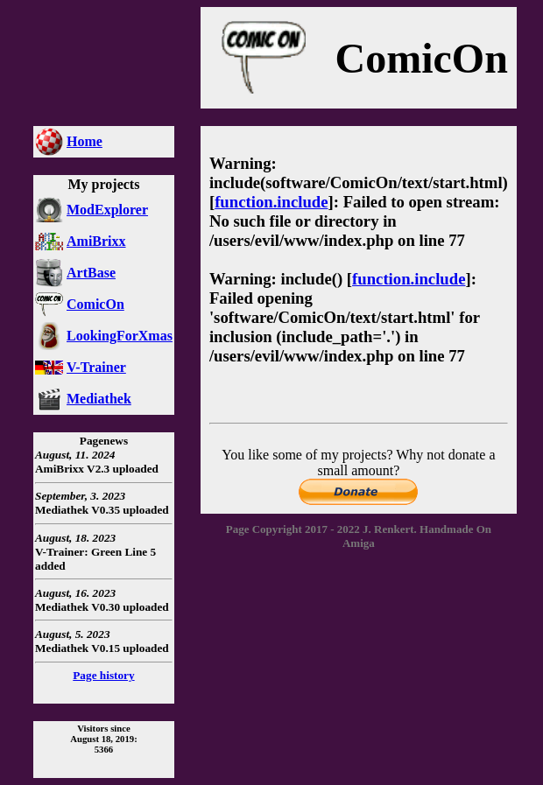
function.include (271, 202)
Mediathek (99, 398)
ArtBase (91, 272)
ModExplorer (107, 209)
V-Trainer (96, 367)
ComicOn (95, 304)
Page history (103, 675)
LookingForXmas (120, 335)
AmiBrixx (96, 241)
